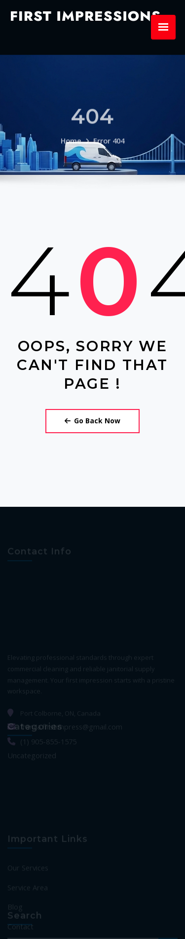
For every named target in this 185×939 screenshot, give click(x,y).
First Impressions (77, 15)
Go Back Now (92, 398)
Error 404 (108, 129)
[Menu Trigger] (163, 27)
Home (72, 129)
